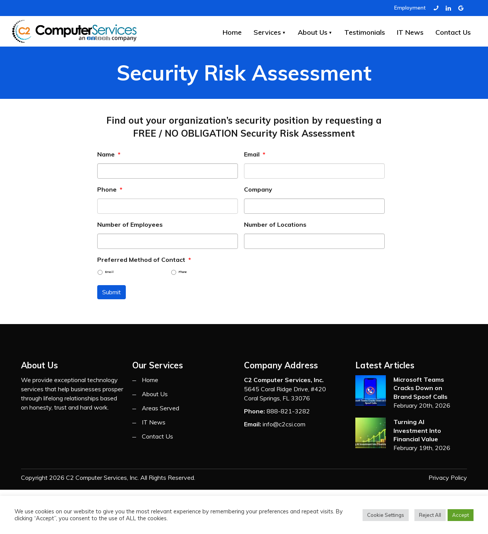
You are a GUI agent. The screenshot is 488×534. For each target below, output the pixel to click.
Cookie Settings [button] (385, 515)
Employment (409, 7)
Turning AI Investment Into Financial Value (417, 430)
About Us (312, 32)
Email (254, 154)
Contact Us (453, 32)
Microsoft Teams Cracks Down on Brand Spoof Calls (420, 388)
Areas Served (160, 408)
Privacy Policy (448, 477)
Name (108, 154)
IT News (410, 32)
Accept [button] (460, 515)
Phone (109, 189)
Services (267, 32)
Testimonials (364, 32)
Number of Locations (275, 224)
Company (258, 189)
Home (232, 32)
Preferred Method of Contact (144, 259)
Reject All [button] (430, 515)
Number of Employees (130, 224)
